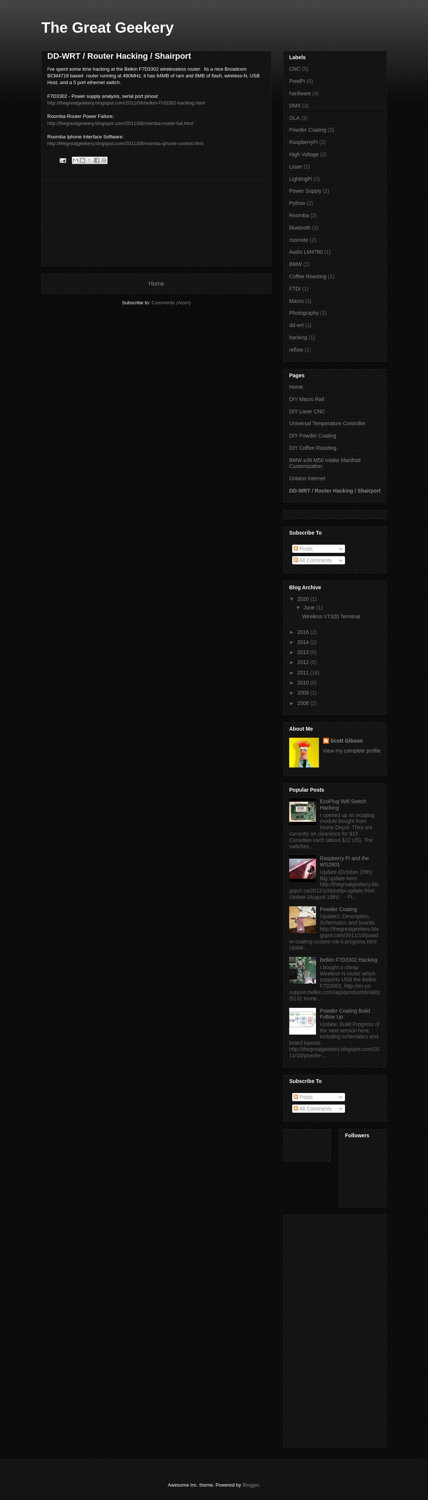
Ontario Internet (307, 478)
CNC (294, 69)
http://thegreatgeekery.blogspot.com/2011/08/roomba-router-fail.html (120, 123)
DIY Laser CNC (307, 411)
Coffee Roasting (307, 276)
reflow (296, 350)
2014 (303, 642)
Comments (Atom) (171, 302)
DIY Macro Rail (306, 399)
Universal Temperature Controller (327, 423)
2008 (303, 703)
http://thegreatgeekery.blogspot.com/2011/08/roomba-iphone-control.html (125, 143)
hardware (300, 93)
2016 (303, 632)
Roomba (299, 215)
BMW (295, 264)
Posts (303, 549)
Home (156, 284)
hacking (298, 337)
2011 (303, 673)
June (309, 607)
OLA (294, 118)
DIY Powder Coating (312, 436)
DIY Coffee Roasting (312, 448)
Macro (296, 301)
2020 (303, 599)
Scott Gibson (346, 741)
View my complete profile (352, 751)
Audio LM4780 (306, 252)
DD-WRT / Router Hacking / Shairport (335, 491)
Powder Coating (307, 130)
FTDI (295, 289)
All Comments (313, 560)
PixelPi (297, 81)
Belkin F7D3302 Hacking (348, 960)
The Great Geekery (107, 27)
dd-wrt (296, 325)
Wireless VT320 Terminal (331, 616)
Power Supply (305, 191)
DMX (295, 106)
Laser (295, 167)
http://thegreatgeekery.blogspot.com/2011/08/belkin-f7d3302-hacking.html (126, 103)
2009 (303, 693)
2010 (303, 683)
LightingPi (300, 179)
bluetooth (300, 228)
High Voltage (304, 154)
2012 (303, 662)
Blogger (250, 1485)
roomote (298, 240)
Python (297, 203)
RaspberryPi (303, 142)
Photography (304, 313)
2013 (303, 652)
